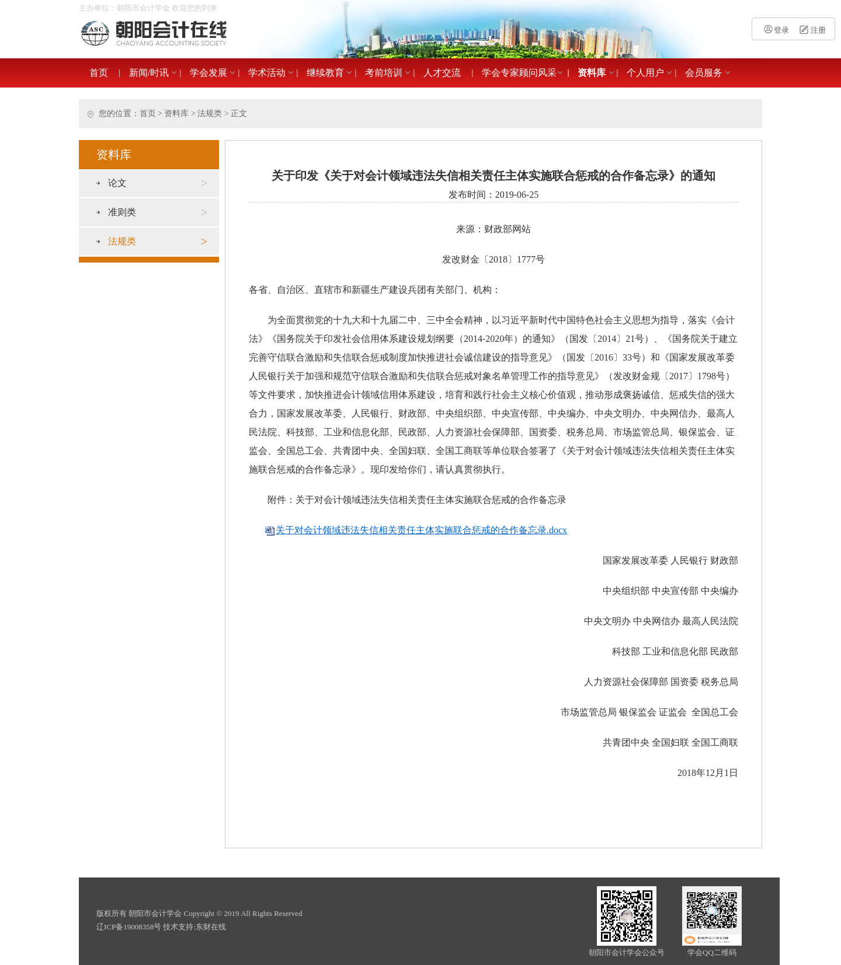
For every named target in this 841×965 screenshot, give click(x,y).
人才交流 (442, 73)
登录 (776, 30)
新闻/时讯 (149, 73)
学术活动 (267, 73)
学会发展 (208, 73)
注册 (811, 30)
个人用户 (645, 73)
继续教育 (325, 73)
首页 (98, 73)
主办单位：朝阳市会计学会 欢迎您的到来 (148, 8)
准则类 (157, 212)
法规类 (209, 113)
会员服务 (703, 73)
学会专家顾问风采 (519, 73)
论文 (157, 183)
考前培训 (383, 73)
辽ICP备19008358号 (128, 926)
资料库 (592, 73)
